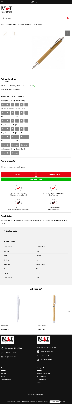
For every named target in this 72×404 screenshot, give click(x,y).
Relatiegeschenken (11, 24)
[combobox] (33, 18)
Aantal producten (8, 161)
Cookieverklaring (41, 376)
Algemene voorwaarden (43, 373)
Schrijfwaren (21, 24)
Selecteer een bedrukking (12, 96)
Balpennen (29, 24)
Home (2, 24)
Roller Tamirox (42, 325)
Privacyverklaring (41, 379)
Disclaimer (40, 382)
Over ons (3, 373)
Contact (3, 376)
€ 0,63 (41, 329)
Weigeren (62, 401)
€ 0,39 (5, 329)
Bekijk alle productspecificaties (10, 89)
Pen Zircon (4, 325)
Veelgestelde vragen (6, 379)
